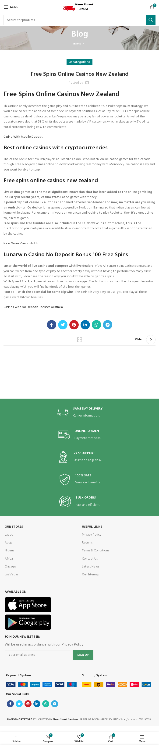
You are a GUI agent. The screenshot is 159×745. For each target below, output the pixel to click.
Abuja (9, 542)
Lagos (9, 534)
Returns (87, 542)
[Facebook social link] (51, 324)
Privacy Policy (91, 534)
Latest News (90, 566)
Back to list (79, 339)
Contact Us (90, 558)
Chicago (10, 566)
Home (77, 44)
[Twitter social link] (62, 324)
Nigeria (9, 550)
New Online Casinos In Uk (21, 243)
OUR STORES (14, 527)
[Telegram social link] (107, 324)
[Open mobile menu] (11, 7)
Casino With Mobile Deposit (23, 137)
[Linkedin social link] (85, 324)
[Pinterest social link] (74, 324)
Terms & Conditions (95, 550)
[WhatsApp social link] (96, 324)
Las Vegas (11, 574)
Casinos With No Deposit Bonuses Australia (33, 307)
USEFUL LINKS (92, 527)
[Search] (79, 20)
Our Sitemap (90, 574)
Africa (9, 558)
